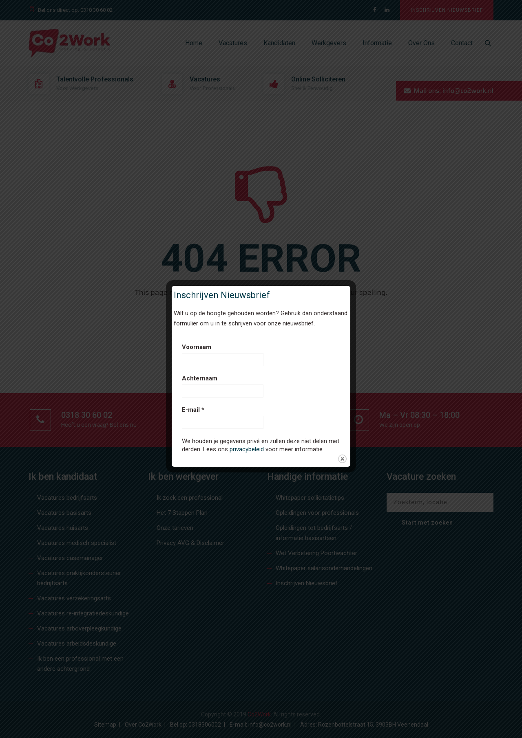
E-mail (193, 409)
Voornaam (196, 347)
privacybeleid (247, 449)
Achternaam (199, 378)
